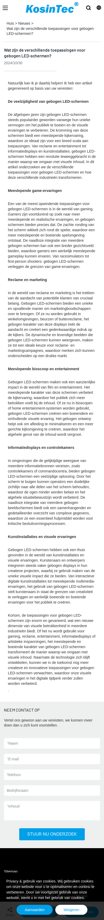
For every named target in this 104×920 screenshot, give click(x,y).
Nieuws (24, 23)
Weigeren (71, 910)
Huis (10, 23)
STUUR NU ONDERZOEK (52, 834)
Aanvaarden (35, 910)
